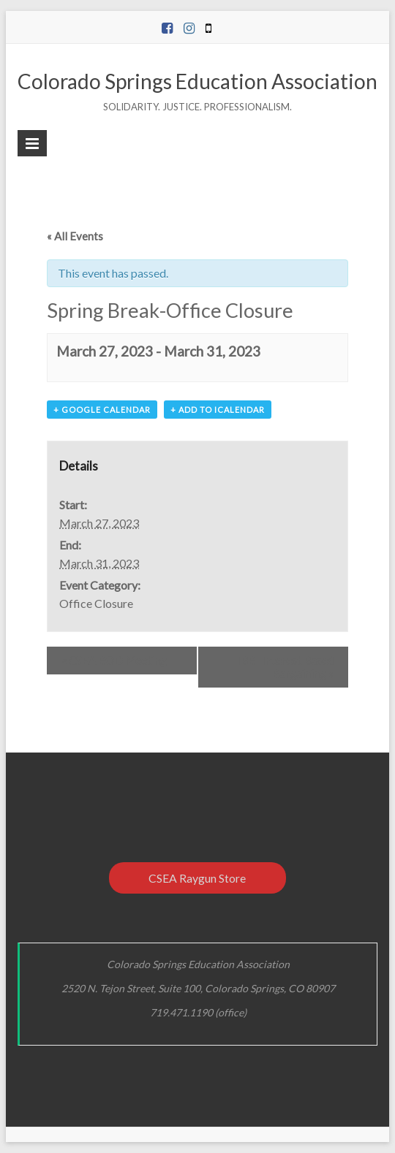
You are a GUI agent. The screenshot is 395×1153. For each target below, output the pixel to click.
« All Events (75, 236)
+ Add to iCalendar (217, 409)
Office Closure (96, 603)
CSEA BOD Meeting (114, 660)
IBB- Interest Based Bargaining (285, 667)
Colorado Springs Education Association (197, 81)
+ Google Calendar (102, 409)
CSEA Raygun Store (197, 878)
